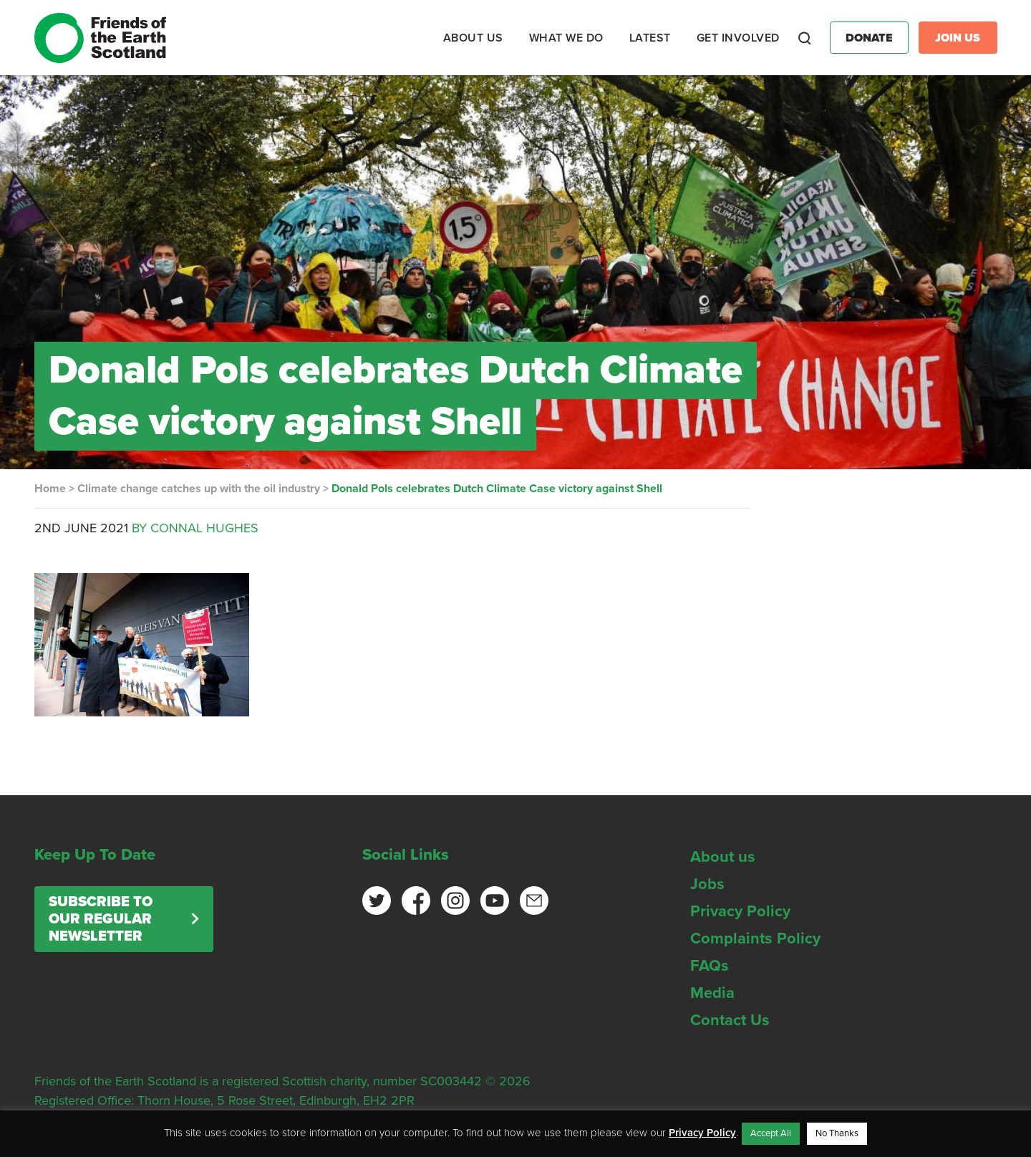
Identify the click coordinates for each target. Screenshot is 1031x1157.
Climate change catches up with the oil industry (198, 488)
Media (712, 993)
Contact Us (730, 1020)
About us (722, 857)
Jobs (707, 884)
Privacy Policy (740, 911)
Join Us (957, 38)
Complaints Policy (755, 938)
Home (50, 488)
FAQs (709, 965)
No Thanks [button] (836, 1133)
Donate (869, 38)
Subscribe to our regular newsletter (101, 919)
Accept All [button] (770, 1133)
